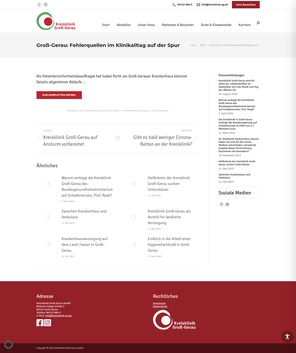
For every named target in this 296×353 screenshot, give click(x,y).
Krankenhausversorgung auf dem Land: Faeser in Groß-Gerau (85, 244)
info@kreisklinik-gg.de (212, 5)
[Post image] (47, 184)
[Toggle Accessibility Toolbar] (287, 336)
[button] (8, 344)
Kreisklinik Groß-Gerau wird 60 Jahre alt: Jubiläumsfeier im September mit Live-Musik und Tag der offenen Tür (238, 85)
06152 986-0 (182, 5)
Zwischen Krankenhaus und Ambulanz (84, 214)
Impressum (159, 303)
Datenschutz (160, 306)
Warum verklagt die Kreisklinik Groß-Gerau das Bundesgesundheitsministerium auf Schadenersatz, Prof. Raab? (88, 186)
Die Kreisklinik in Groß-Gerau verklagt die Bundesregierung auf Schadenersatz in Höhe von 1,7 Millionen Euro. (238, 124)
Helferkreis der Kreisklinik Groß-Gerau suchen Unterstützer (169, 183)
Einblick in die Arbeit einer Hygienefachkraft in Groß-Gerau (169, 244)
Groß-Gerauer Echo (109, 110)
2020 (81, 110)
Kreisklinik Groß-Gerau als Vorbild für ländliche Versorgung (169, 217)
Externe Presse (92, 110)
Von (135, 110)
